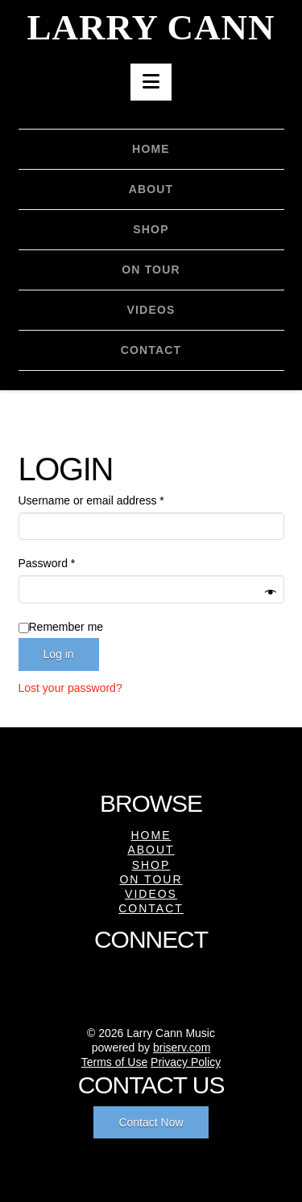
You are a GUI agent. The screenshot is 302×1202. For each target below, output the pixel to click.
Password (70, 562)
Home (151, 835)
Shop (151, 864)
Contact (151, 908)
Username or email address (114, 499)
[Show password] (270, 591)
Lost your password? (70, 687)
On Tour (150, 879)
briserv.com (181, 1047)
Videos (151, 893)
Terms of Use (114, 1062)
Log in (58, 654)
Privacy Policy (186, 1062)
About (150, 849)
